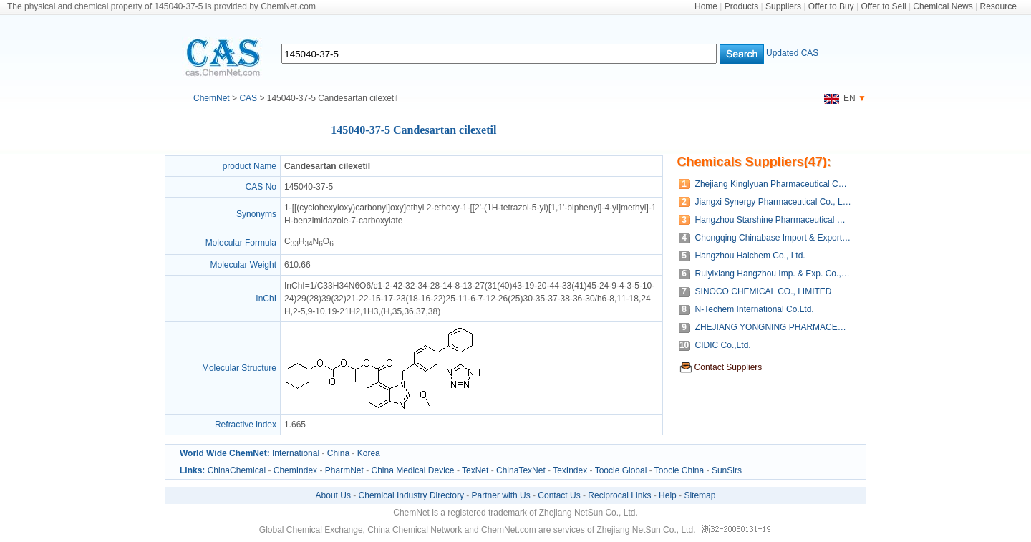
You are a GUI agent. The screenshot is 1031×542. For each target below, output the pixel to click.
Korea (368, 453)
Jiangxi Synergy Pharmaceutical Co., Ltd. (773, 202)
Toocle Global (621, 470)
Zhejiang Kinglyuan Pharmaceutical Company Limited (773, 184)
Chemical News (942, 6)
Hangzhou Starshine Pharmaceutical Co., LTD (773, 220)
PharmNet (344, 470)
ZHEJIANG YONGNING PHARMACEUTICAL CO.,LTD (773, 327)
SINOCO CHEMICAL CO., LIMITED (763, 291)
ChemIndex (295, 470)
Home (705, 6)
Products (741, 6)
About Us (333, 495)
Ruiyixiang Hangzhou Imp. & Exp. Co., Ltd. (773, 273)
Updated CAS (792, 53)
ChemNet (211, 98)
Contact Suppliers (728, 367)
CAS (248, 98)
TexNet (475, 470)
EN (840, 98)
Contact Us (559, 495)
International (295, 453)
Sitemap (699, 495)
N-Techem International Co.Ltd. (754, 309)
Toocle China (679, 470)
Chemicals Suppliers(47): (754, 162)
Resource (998, 6)
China (338, 453)
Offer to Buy (831, 6)
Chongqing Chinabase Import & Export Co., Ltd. (773, 238)
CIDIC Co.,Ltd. (723, 345)
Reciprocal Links (619, 495)
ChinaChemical (237, 470)
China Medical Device (412, 470)
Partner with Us (501, 495)
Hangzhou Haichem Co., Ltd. (750, 256)
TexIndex (570, 470)
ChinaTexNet (521, 470)
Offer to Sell (883, 6)
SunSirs (727, 470)
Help (668, 495)
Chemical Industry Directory (411, 495)
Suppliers (783, 6)
